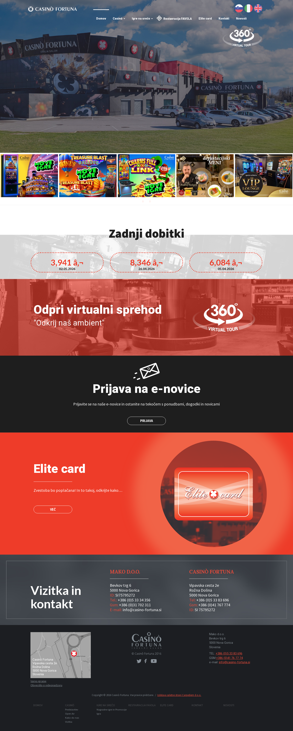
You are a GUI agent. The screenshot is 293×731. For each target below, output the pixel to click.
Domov (101, 18)
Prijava (146, 420)
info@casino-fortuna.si (234, 662)
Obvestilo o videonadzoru (46, 685)
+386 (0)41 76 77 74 (229, 658)
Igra (99, 713)
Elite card (205, 18)
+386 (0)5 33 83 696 (229, 653)
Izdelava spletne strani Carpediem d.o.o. (179, 695)
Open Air (69, 713)
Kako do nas (72, 717)
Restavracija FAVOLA (177, 18)
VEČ (53, 509)
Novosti (241, 18)
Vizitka (68, 721)
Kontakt (224, 18)
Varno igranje (38, 681)
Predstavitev (71, 709)
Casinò (119, 18)
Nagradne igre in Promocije (112, 709)
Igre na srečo (142, 18)
